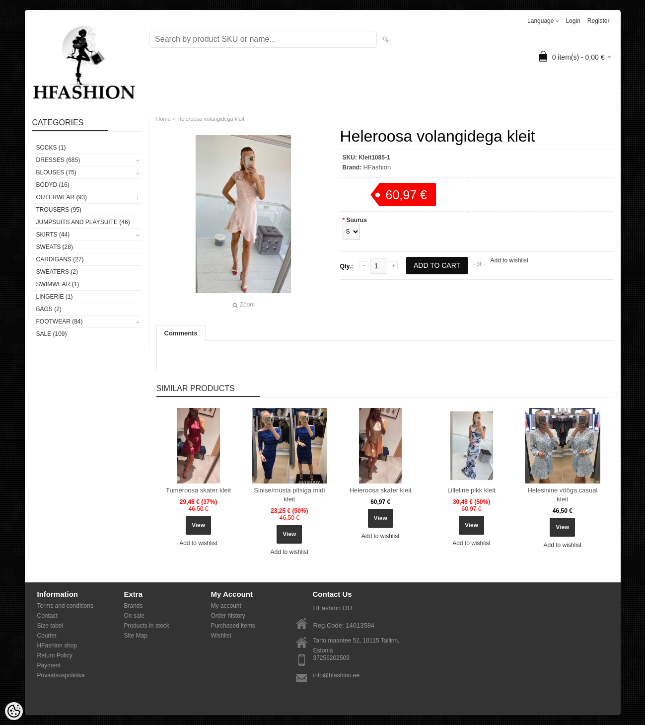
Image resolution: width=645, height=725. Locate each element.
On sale (134, 615)
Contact (47, 615)
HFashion (377, 167)
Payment (49, 665)
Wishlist (221, 635)
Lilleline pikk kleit (471, 490)
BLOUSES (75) (56, 172)
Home (163, 119)
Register (598, 20)
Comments (181, 333)
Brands (133, 605)
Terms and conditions (65, 605)
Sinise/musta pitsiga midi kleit (289, 494)
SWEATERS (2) (57, 271)
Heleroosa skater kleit (381, 490)
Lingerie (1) (54, 296)
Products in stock (146, 625)
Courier (47, 635)
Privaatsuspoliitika (61, 675)
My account (226, 605)
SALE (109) (51, 333)
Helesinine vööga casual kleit (562, 494)
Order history (228, 615)
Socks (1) (51, 147)
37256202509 (331, 657)
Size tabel (50, 625)
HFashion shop (57, 645)
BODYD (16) (53, 184)
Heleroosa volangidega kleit (210, 119)
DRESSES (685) (58, 160)
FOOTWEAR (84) (59, 321)
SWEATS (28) (54, 246)
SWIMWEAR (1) (57, 284)
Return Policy (54, 655)
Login (573, 20)
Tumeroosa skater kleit (198, 490)
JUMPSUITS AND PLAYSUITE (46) (83, 222)
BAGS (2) (49, 309)
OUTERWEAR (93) (61, 197)
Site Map (135, 635)
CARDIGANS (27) (60, 259)
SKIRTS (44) (53, 234)
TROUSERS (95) (58, 209)
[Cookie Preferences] (14, 711)
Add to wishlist (509, 260)
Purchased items (233, 625)
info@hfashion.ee (336, 675)
